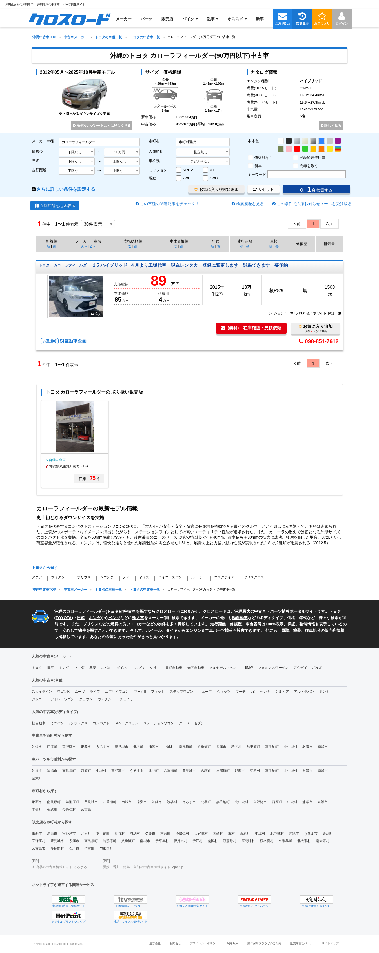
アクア (37, 577)
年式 (35, 161)
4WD (213, 178)
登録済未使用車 (312, 157)
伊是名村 (180, 841)
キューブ (205, 692)
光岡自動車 (195, 668)
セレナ (265, 692)
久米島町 (285, 841)
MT (212, 170)
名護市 (307, 747)
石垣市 (74, 848)
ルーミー (198, 577)
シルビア (282, 692)
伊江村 (197, 841)
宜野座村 (38, 841)
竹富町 (89, 848)
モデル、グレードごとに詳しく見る (101, 126)
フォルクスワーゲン (273, 668)
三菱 (92, 668)
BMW (249, 668)
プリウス (84, 577)
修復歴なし (263, 157)
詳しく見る (331, 126)
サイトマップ (330, 943)
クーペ (184, 723)
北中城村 (290, 747)
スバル (106, 668)
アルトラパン (304, 692)
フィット (158, 692)
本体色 (253, 141)
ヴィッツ (223, 692)
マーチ (241, 692)
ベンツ (114, 618)
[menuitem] (69, 18)
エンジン (193, 630)
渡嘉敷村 (229, 841)
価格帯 (37, 151)
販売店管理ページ (301, 943)
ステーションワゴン (158, 723)
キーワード (257, 174)
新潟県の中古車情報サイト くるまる (59, 867)
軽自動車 (240, 618)
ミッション (158, 170)
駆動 (152, 178)
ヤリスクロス (254, 577)
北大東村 (304, 841)
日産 (81, 618)
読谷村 (236, 747)
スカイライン (42, 692)
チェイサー (128, 699)
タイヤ (172, 630)
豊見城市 (121, 747)
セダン (199, 723)
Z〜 (92, 246)
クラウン (86, 699)
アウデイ (300, 668)
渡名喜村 (267, 841)
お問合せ (175, 943)
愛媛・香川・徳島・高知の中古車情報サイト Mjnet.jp (143, 867)
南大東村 (322, 841)
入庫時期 (156, 151)
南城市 (323, 747)
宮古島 (86, 810)
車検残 (154, 161)
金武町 (37, 778)
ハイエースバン (170, 577)
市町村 (154, 141)
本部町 (37, 810)
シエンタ (107, 577)
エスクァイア (224, 577)
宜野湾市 (69, 747)
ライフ (95, 692)
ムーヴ (80, 692)
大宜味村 (201, 834)
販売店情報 (334, 630)
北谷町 (138, 747)
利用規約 (232, 943)
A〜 (84, 246)
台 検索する (316, 189)
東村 (231, 834)
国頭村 (218, 834)
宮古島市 (38, 848)
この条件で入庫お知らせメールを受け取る (314, 203)
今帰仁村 (69, 810)
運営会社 (155, 943)
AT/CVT (189, 170)
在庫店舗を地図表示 (55, 205)
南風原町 (185, 747)
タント (324, 692)
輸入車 (138, 618)
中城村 (169, 747)
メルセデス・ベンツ (224, 668)
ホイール (154, 630)
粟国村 (213, 841)
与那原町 (253, 747)
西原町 (52, 747)
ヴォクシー (59, 577)
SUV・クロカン (127, 723)
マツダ (79, 668)
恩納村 (135, 834)
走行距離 (39, 170)
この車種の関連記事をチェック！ (169, 203)
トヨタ (113, 611)
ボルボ (317, 668)
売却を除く (309, 166)
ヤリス (144, 577)
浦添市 (154, 747)
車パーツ (217, 630)
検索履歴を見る (250, 203)
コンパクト (101, 723)
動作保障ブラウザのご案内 (264, 943)
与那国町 (106, 848)
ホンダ (95, 618)
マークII (140, 692)
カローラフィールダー (86, 611)
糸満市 (221, 747)
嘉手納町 (272, 747)
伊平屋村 (162, 841)
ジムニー (38, 699)
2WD (187, 178)
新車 (258, 166)
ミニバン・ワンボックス (69, 723)
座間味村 (248, 841)
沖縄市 (37, 747)
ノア (126, 577)
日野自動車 (173, 668)
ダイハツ (123, 668)
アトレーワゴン (62, 699)
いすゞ (155, 668)
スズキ (140, 668)
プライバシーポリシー (204, 943)
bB (253, 692)
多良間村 (57, 848)
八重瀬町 (204, 747)
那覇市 (86, 747)
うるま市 (103, 747)
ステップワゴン (181, 692)
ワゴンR (63, 692)
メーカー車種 (43, 141)
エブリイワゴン (117, 692)
